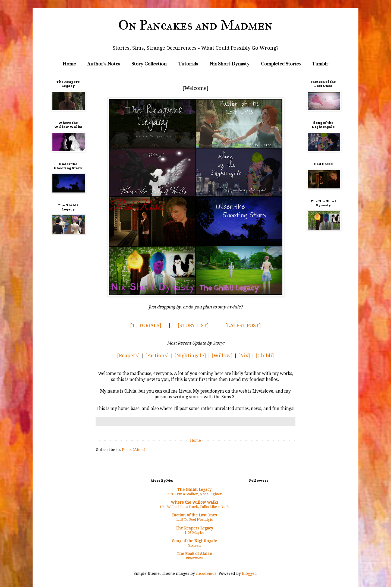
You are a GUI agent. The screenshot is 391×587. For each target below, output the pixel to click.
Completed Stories (281, 64)
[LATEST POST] (243, 325)
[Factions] (157, 355)
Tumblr (320, 64)
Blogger (249, 573)
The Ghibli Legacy (194, 489)
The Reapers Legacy (194, 528)
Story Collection (149, 64)
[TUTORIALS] (145, 325)
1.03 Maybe (194, 533)
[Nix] (244, 355)
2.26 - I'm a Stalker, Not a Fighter (194, 494)
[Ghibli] (265, 355)
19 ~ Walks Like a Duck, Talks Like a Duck (194, 507)
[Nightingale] (190, 355)
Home (69, 64)
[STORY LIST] (193, 325)
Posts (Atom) (133, 449)
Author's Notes (103, 64)
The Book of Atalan (194, 553)
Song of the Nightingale (194, 541)
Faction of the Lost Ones (194, 515)
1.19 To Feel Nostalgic (194, 519)
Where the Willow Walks (194, 502)
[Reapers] (128, 355)
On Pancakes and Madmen (195, 25)
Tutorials (188, 64)
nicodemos (206, 573)
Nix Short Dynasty (229, 64)
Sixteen (194, 545)
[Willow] (222, 355)
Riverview (194, 558)
